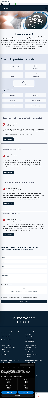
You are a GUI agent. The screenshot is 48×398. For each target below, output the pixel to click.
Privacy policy (29, 295)
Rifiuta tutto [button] (9, 392)
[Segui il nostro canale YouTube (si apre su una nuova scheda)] (23, 322)
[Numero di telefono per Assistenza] (4, 4)
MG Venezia (33, 354)
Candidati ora (8, 139)
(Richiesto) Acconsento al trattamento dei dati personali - (17, 295)
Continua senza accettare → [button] (27, 365)
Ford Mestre (28, 356)
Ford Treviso (4, 354)
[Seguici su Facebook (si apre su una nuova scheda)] (17, 322)
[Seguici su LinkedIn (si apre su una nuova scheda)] (26, 322)
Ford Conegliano (29, 339)
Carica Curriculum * (6, 284)
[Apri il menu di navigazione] (46, 8)
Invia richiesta (24, 301)
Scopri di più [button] (17, 395)
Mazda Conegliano (29, 341)
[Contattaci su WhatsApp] (15, 4)
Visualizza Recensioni (6, 1)
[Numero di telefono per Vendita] (11, 4)
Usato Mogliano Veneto (6, 339)
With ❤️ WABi (38, 396)
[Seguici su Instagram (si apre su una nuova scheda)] (29, 322)
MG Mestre (27, 354)
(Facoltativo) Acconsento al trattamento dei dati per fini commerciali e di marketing (19, 297)
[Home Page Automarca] (6, 8)
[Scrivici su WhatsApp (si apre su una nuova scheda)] (20, 322)
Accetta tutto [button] (25, 392)
